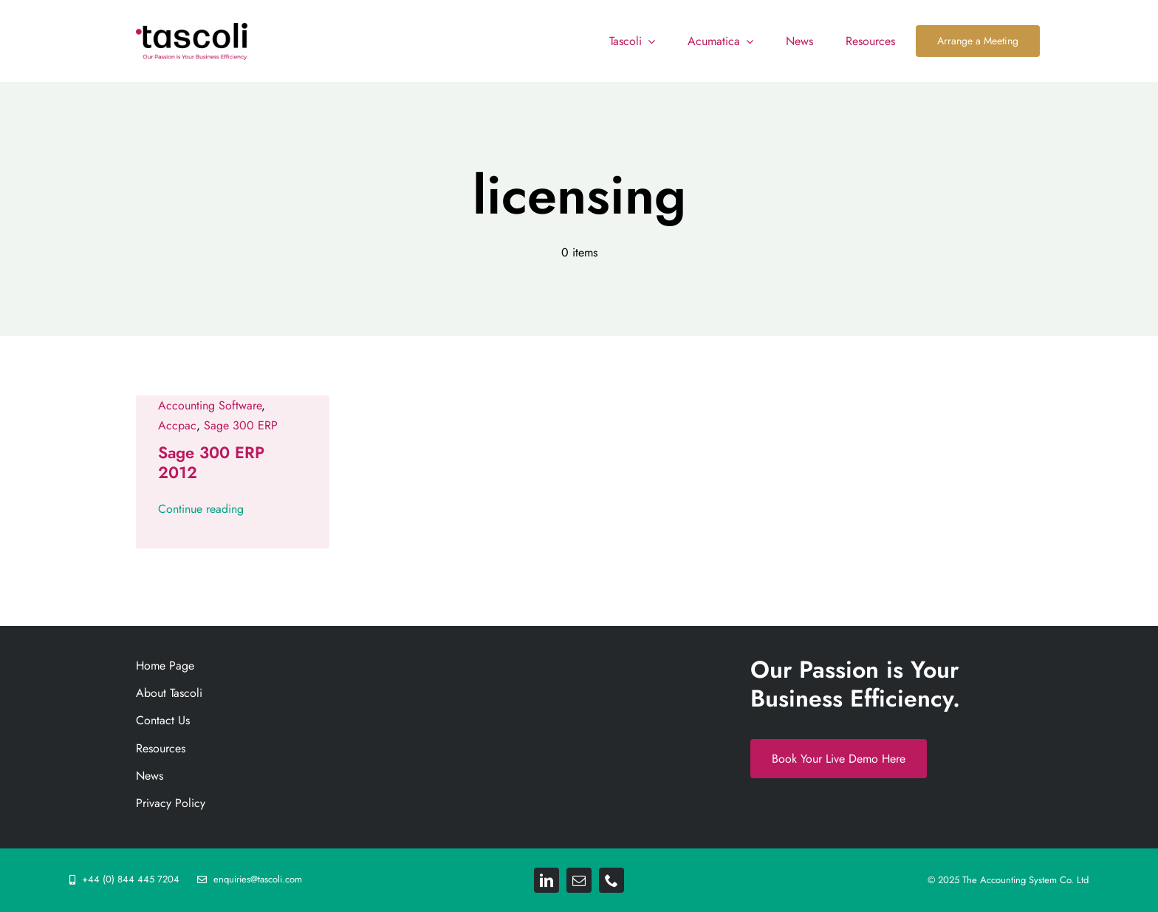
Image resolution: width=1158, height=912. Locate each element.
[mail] (579, 880)
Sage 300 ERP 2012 (211, 461)
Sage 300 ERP (241, 425)
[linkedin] (546, 880)
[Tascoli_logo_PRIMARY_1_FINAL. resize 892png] (191, 28)
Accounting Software (209, 405)
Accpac (177, 425)
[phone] (611, 880)
